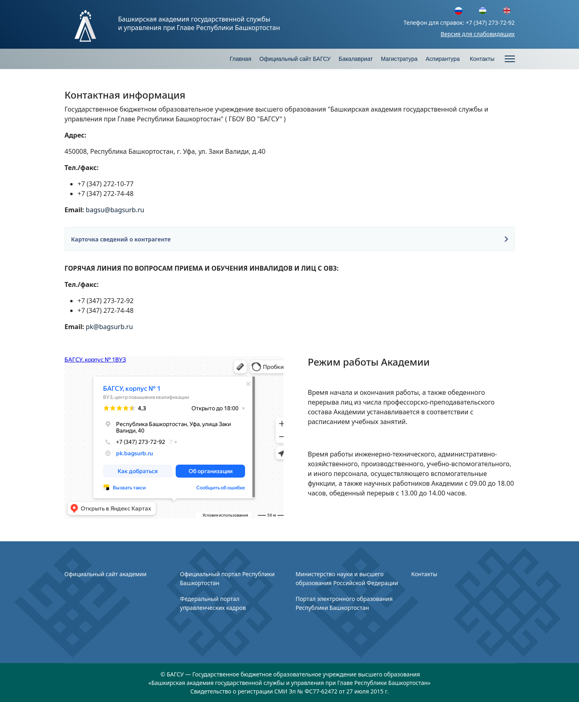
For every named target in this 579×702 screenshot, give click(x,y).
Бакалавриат (356, 59)
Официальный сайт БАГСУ (294, 59)
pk (89, 326)
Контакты (482, 59)
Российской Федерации (365, 583)
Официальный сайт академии (106, 574)
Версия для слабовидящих (478, 34)
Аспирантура (443, 59)
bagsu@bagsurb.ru (115, 209)
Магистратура (399, 59)
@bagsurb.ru (114, 326)
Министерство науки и (327, 574)
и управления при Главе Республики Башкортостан (199, 27)
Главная (240, 59)
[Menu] (510, 59)
